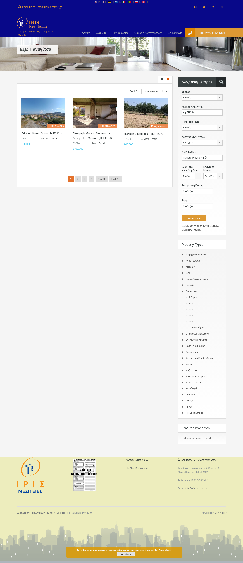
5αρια (192, 321)
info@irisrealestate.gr (49, 7)
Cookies (61, 512)
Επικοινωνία (175, 32)
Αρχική (86, 32)
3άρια (192, 309)
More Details (49, 138)
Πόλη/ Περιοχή (190, 121)
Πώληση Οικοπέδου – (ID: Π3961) (41, 133)
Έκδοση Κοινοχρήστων (148, 32)
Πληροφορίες (120, 32)
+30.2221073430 (212, 33)
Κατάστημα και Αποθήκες (199, 358)
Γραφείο (190, 285)
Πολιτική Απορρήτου (43, 512)
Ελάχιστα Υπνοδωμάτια (190, 168)
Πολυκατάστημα (194, 412)
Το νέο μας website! (138, 468)
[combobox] (202, 97)
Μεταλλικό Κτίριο (195, 376)
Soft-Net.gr (220, 512)
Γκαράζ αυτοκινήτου (197, 279)
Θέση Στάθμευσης (195, 346)
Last (113, 179)
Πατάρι (190, 400)
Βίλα (188, 273)
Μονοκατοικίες (194, 382)
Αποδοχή (126, 554)
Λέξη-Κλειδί (189, 151)
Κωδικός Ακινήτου (192, 106)
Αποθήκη (190, 266)
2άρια (192, 303)
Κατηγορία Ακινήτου (193, 136)
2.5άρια (193, 297)
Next (100, 179)
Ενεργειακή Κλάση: (192, 185)
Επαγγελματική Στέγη (197, 333)
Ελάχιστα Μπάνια (208, 168)
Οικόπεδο (191, 394)
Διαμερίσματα (193, 291)
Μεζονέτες (191, 370)
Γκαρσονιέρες (196, 327)
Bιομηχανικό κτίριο (196, 254)
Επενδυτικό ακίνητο (196, 339)
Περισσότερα (165, 550)
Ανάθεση (101, 32)
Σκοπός (186, 91)
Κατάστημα (192, 352)
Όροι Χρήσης (23, 512)
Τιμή (184, 200)
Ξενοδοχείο (192, 388)
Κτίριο (189, 364)
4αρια (192, 315)
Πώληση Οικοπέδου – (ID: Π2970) (144, 133)
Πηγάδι (189, 406)
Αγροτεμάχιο (193, 260)
